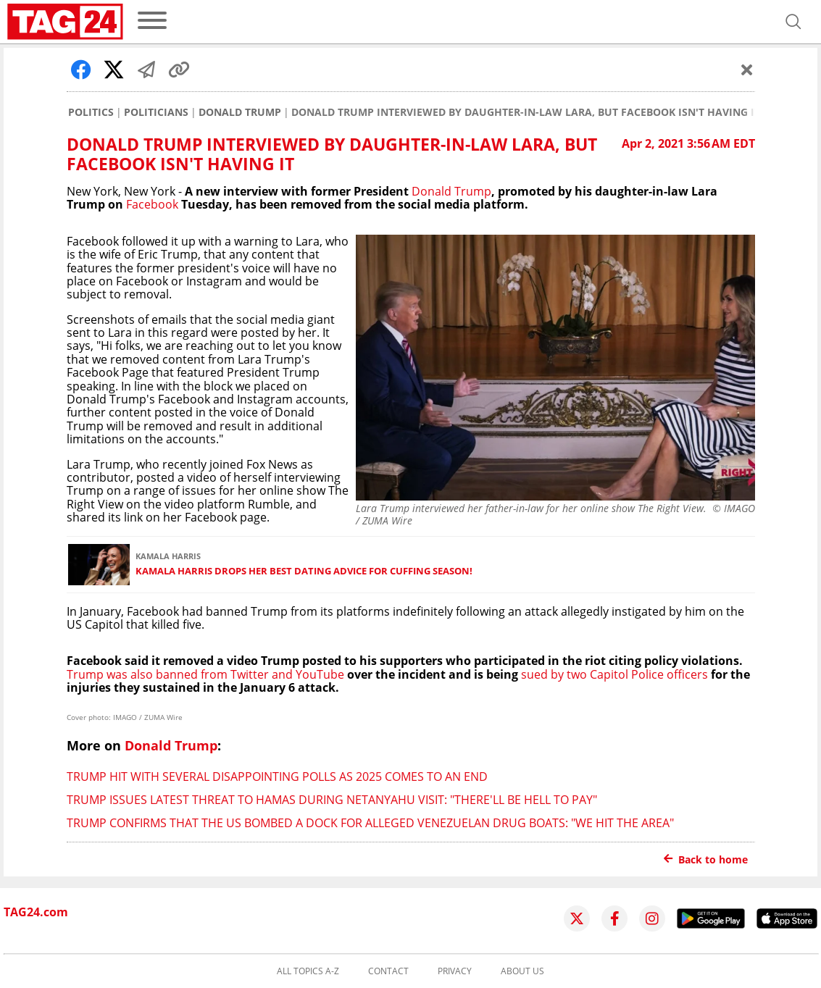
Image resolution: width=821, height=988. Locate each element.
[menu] (152, 21)
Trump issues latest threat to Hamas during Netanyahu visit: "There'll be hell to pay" (332, 800)
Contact (388, 971)
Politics (91, 112)
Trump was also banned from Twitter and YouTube (205, 674)
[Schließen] (747, 70)
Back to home (706, 859)
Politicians (156, 112)
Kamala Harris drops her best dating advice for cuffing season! (304, 571)
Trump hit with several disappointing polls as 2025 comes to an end (277, 776)
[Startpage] (65, 22)
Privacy (455, 971)
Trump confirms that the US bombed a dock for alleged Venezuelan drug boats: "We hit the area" (370, 823)
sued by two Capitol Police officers (613, 674)
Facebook (152, 204)
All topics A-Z (308, 971)
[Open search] (793, 21)
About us (522, 971)
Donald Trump (240, 112)
